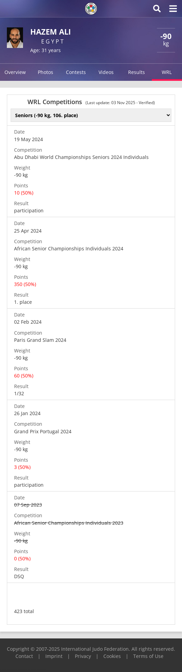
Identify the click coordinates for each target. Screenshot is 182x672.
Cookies (112, 656)
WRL (167, 72)
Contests (76, 72)
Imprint (53, 656)
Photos (45, 72)
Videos (106, 72)
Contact (24, 656)
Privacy (83, 656)
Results (136, 72)
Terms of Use (148, 656)
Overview (15, 72)
